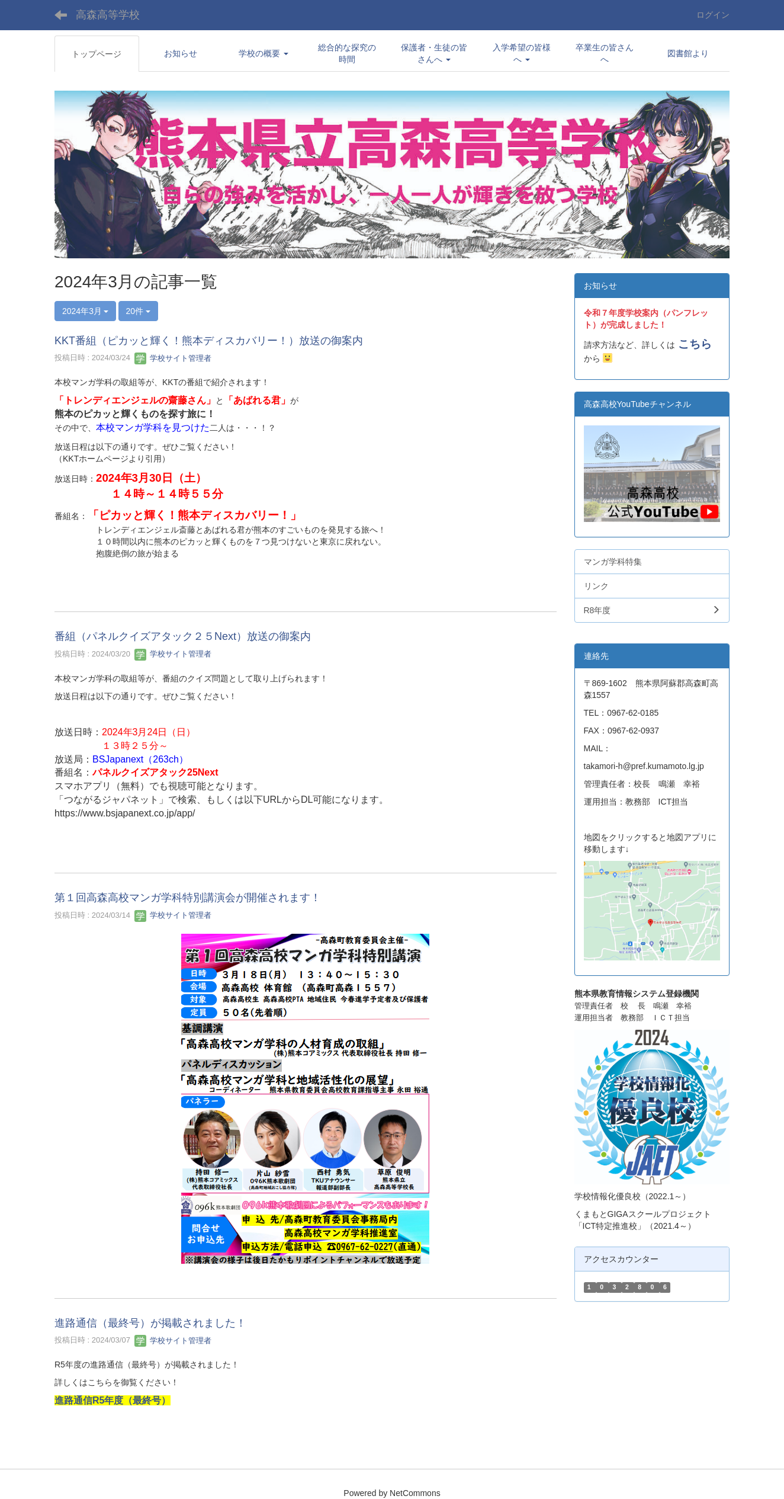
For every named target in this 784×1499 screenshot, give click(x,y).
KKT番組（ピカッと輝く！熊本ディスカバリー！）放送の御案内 (208, 341)
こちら (695, 344)
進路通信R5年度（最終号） (112, 1400)
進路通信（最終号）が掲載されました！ (150, 1323)
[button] (264, 53)
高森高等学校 (108, 15)
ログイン (713, 15)
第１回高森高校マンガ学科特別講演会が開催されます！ (187, 898)
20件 (138, 311)
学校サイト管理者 (172, 358)
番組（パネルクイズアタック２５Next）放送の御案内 (182, 636)
